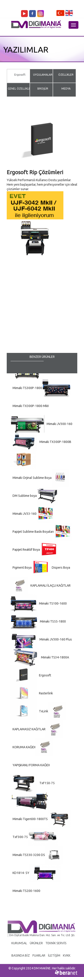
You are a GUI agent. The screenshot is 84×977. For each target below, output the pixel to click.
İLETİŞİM (54, 955)
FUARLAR (38, 955)
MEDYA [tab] (66, 88)
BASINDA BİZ (20, 955)
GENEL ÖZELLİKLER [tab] (20, 88)
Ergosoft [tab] (20, 74)
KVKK (66, 955)
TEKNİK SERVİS (56, 943)
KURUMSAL (19, 943)
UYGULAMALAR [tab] (42, 74)
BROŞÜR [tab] (42, 88)
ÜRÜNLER (36, 943)
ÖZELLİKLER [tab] (65, 74)
